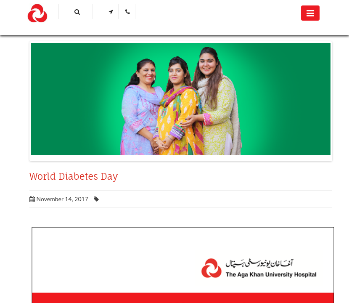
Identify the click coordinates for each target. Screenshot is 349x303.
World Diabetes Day (73, 176)
